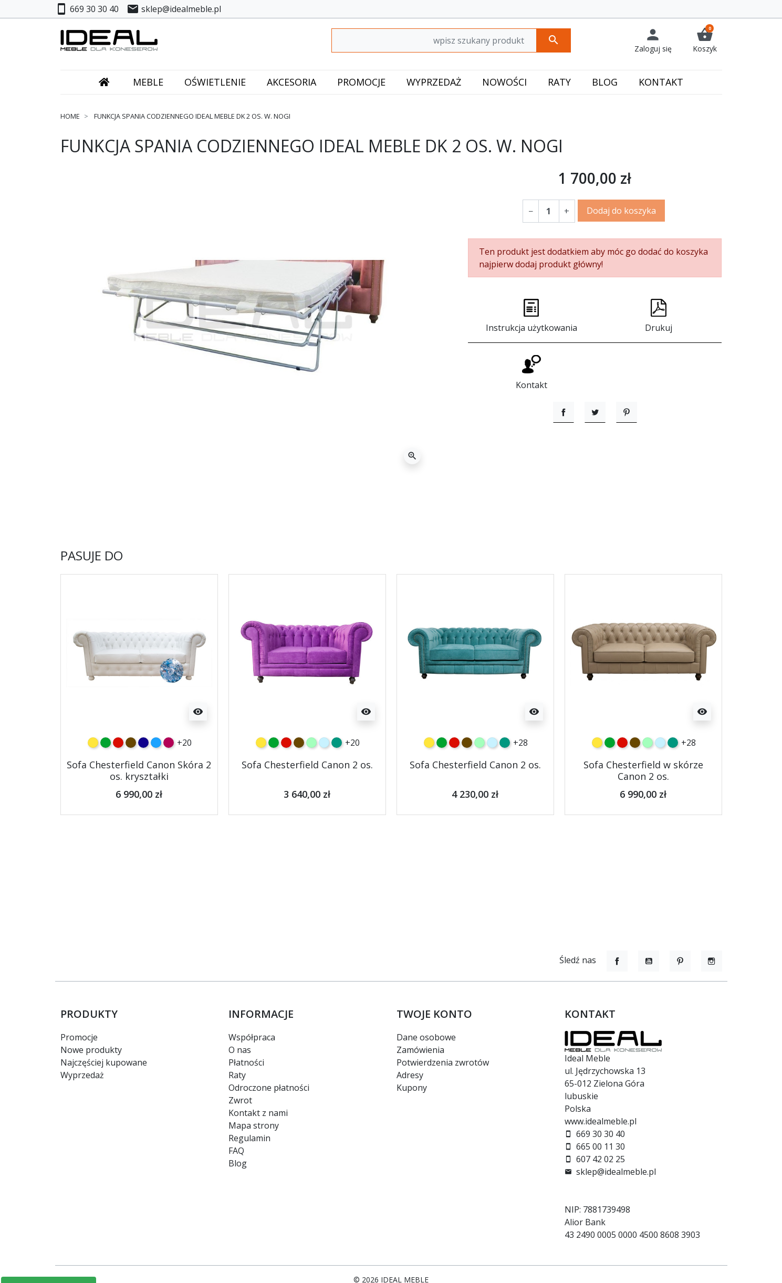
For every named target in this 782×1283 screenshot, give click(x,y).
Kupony (412, 1087)
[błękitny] (324, 772)
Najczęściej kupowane (103, 1062)
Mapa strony (253, 1125)
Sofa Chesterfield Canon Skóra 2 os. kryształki (139, 800)
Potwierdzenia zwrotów (443, 1062)
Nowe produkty (91, 1050)
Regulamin (249, 1138)
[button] (704, 40)
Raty (237, 1075)
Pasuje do (91, 585)
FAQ (236, 1150)
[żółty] (93, 772)
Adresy (410, 1075)
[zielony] (105, 772)
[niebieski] (156, 772)
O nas (239, 1050)
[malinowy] (168, 772)
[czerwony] (118, 772)
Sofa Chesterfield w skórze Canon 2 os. (643, 800)
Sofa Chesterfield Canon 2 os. (307, 794)
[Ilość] (548, 211)
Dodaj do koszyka (621, 210)
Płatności (246, 1062)
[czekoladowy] (131, 772)
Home (70, 116)
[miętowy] (311, 772)
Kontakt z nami (258, 1113)
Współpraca (251, 1037)
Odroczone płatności (268, 1087)
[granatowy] (143, 772)
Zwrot (240, 1100)
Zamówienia (420, 1050)
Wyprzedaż (82, 1075)
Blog (237, 1163)
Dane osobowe (426, 1037)
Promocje (79, 1037)
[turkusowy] (336, 772)
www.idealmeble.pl (601, 1121)
